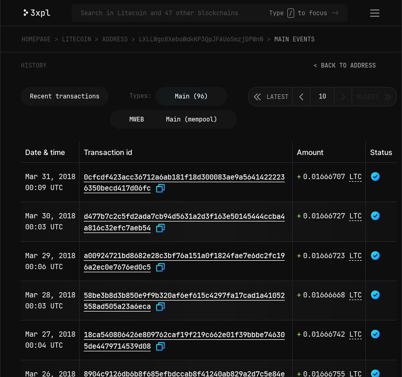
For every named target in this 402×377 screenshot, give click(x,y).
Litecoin (76, 39)
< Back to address (345, 65)
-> (335, 13)
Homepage (36, 39)
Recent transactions (64, 96)
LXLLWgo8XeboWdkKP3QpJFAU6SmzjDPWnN (201, 39)
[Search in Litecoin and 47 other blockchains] (175, 13)
